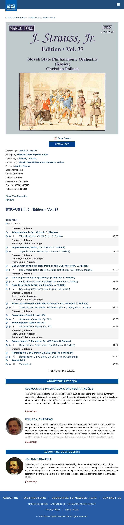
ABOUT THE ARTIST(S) (62, 381)
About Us (11, 497)
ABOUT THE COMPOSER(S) (62, 451)
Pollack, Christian (26, 154)
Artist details (14, 223)
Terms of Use (71, 509)
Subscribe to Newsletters (75, 497)
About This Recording (16, 196)
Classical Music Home (15, 17)
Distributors (35, 497)
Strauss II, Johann (28, 151)
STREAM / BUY (62, 144)
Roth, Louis (42, 154)
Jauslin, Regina (22, 166)
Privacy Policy (53, 509)
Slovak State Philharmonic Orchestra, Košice (41, 162)
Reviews (10, 200)
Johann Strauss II (38, 459)
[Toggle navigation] (118, 4)
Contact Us (111, 497)
